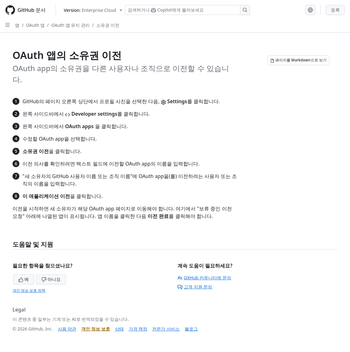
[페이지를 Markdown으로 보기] (298, 60)
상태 (119, 329)
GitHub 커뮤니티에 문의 (204, 278)
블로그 (191, 329)
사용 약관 (67, 329)
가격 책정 (138, 329)
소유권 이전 (107, 25)
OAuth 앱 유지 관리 (70, 25)
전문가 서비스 (166, 329)
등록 (335, 10)
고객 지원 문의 (195, 287)
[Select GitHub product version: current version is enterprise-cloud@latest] (93, 10)
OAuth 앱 (35, 25)
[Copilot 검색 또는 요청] (187, 10)
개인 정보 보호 (95, 329)
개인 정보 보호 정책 (28, 290)
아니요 (51, 279)
